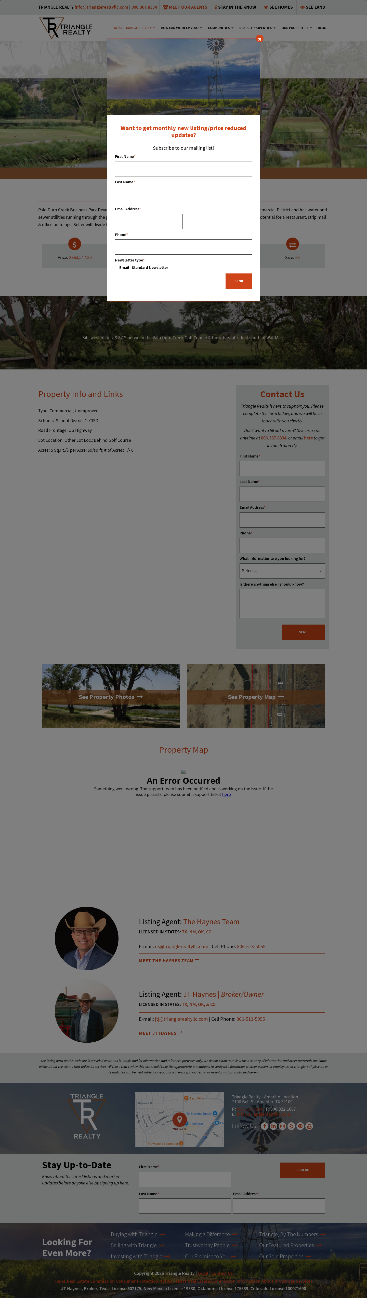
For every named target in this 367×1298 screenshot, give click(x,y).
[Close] (260, 38)
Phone (121, 235)
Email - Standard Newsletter (143, 267)
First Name (125, 156)
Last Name (125, 182)
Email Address (128, 209)
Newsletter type (130, 260)
